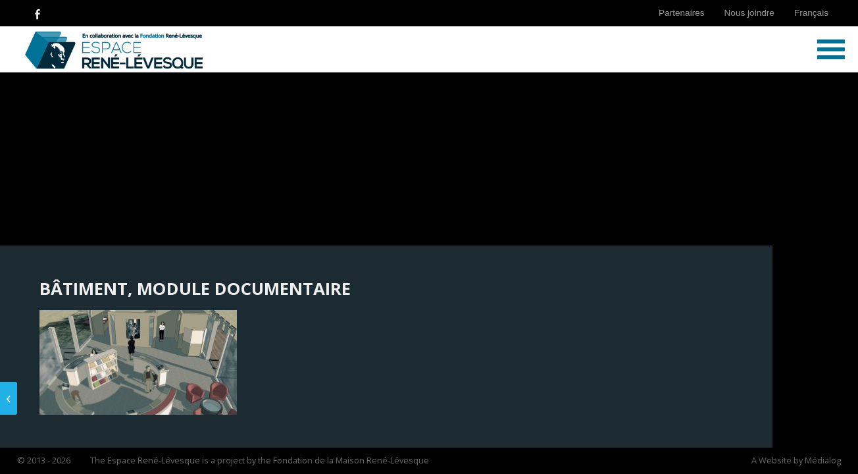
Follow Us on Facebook (37, 13)
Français (811, 13)
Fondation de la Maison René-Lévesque (351, 460)
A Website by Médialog (796, 460)
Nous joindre (749, 13)
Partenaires (682, 13)
